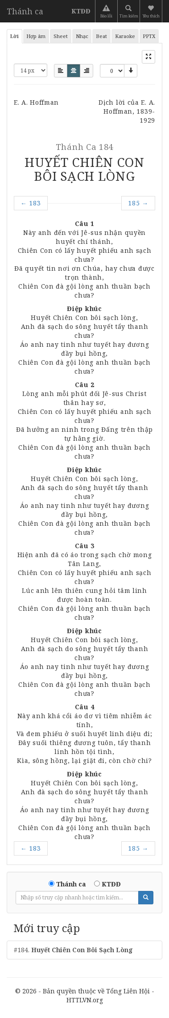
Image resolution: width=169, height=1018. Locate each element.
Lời (14, 36)
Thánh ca (25, 11)
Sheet (61, 36)
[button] (152, 11)
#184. (73, 950)
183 (31, 203)
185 (138, 203)
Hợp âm (35, 36)
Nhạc (82, 36)
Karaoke (125, 36)
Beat (101, 36)
